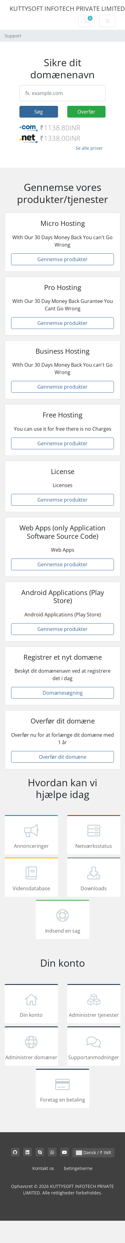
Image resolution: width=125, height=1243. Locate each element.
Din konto (31, 1004)
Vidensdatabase (31, 878)
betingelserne (78, 1168)
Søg (38, 111)
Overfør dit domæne (62, 756)
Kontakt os (43, 1168)
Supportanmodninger (94, 1047)
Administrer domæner (31, 1047)
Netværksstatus (94, 835)
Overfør (86, 111)
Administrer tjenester (94, 1004)
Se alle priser (89, 148)
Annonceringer (31, 835)
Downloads (94, 878)
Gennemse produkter (62, 259)
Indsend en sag (62, 920)
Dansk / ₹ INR (93, 1152)
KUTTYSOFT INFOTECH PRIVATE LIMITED (67, 8)
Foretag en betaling (62, 1089)
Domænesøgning (63, 692)
